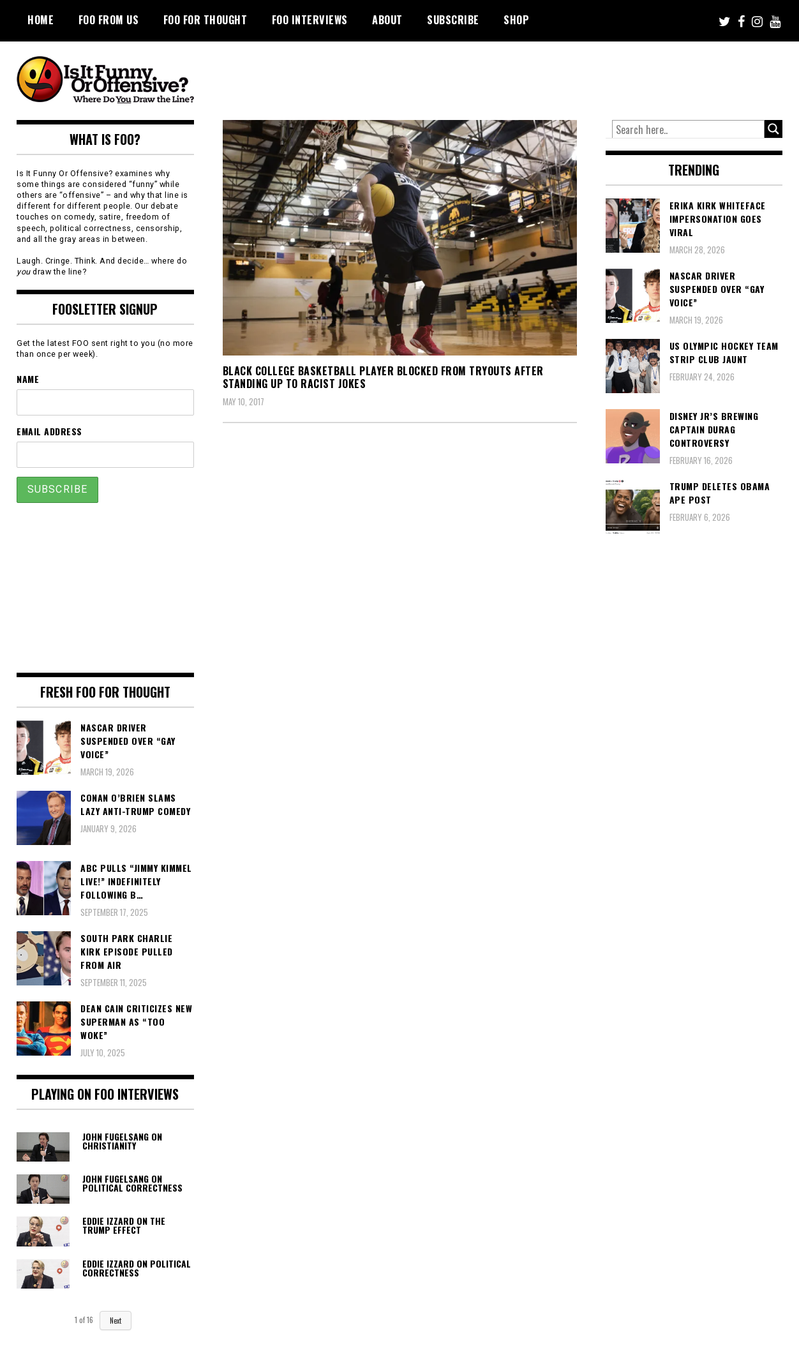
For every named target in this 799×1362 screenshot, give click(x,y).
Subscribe (453, 19)
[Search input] (688, 129)
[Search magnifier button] (773, 129)
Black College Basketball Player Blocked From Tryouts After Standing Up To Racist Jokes (383, 377)
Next (115, 1320)
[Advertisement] (543, 76)
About (387, 19)
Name (28, 378)
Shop (516, 19)
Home (40, 19)
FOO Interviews (310, 19)
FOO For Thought (205, 19)
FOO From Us (108, 19)
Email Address (49, 431)
